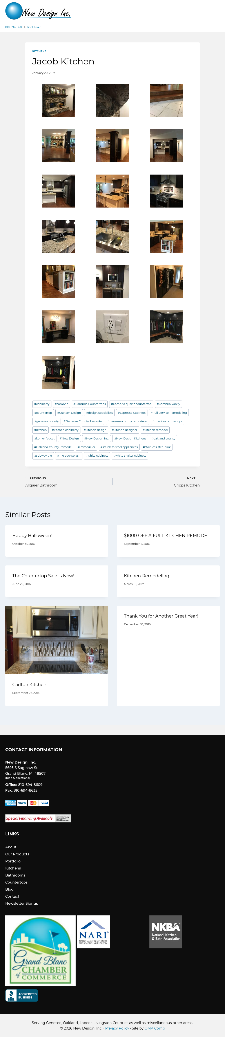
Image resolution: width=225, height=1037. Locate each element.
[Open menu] (216, 10)
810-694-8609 (14, 27)
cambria (61, 404)
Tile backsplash (68, 455)
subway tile (43, 455)
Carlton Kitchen (29, 684)
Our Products (17, 854)
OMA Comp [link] (155, 1028)
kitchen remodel (155, 430)
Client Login (33, 27)
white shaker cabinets (129, 455)
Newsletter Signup (21, 903)
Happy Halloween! (32, 535)
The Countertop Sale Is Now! (43, 575)
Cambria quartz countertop (131, 404)
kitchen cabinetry (65, 430)
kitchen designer (125, 430)
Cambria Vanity (168, 404)
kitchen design (95, 430)
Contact (12, 896)
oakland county (163, 438)
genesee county (46, 421)
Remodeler (86, 447)
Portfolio (13, 861)
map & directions (17, 778)
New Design (69, 438)
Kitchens (39, 51)
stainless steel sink (157, 447)
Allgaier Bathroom (67, 481)
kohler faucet (44, 438)
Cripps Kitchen (158, 481)
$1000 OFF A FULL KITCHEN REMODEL (167, 535)
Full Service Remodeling (169, 412)
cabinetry (41, 404)
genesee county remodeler (127, 421)
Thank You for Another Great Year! (161, 616)
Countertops (16, 882)
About (10, 847)
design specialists (99, 412)
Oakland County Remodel (53, 447)
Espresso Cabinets (131, 412)
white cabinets (97, 455)
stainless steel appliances (119, 447)
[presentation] (56, 640)
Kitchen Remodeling (146, 575)
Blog (9, 889)
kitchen (40, 430)
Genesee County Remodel (83, 421)
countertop (43, 412)
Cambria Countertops (89, 404)
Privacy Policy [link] (117, 1028)
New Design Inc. (96, 438)
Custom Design (69, 412)
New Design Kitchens (130, 438)
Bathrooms (15, 875)
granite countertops (168, 421)
